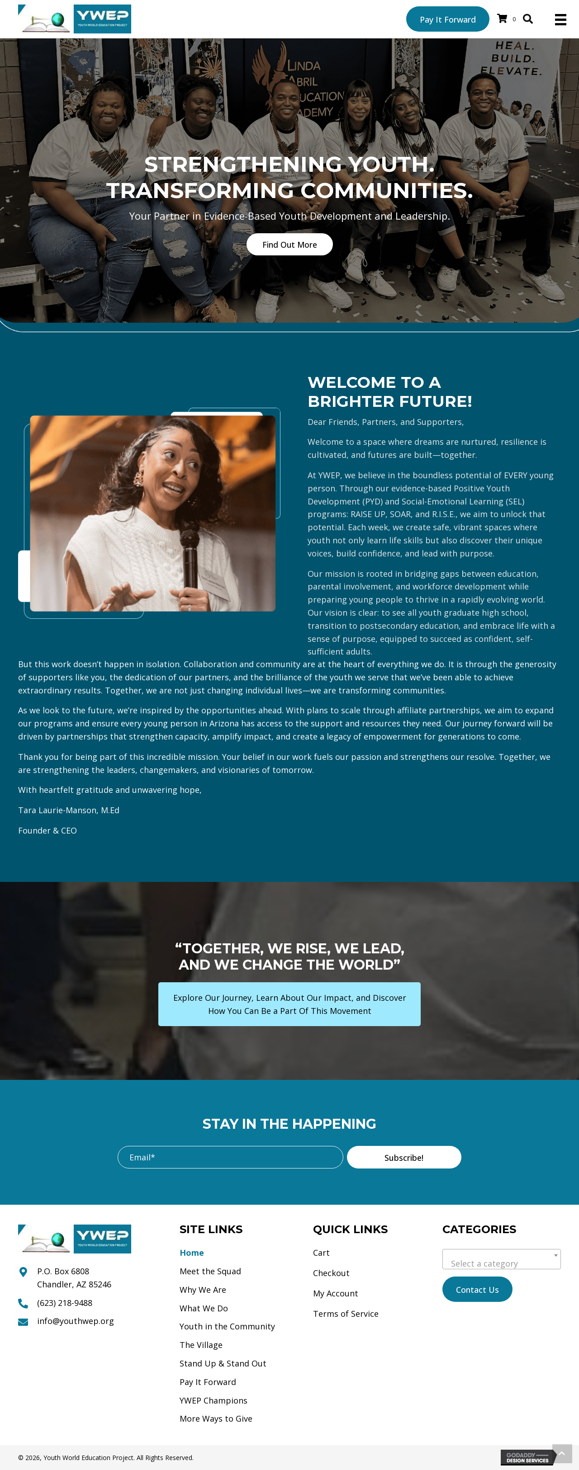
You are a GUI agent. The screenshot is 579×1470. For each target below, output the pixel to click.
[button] (289, 244)
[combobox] (501, 1259)
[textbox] (501, 1263)
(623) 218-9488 (64, 1302)
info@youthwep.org (75, 1320)
